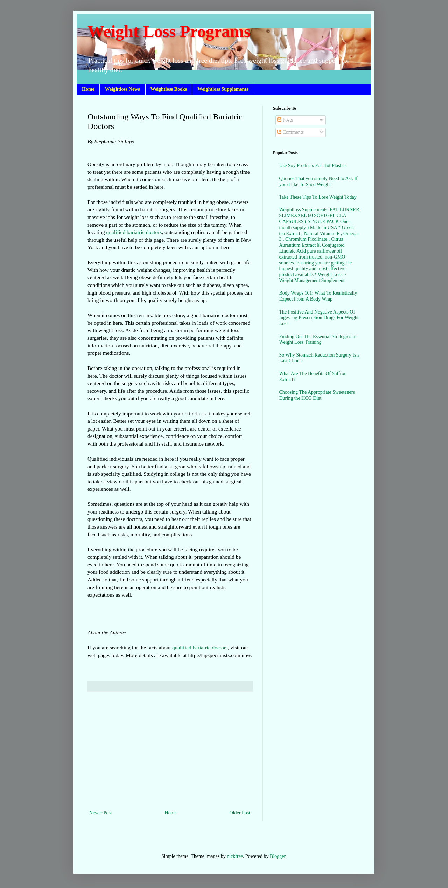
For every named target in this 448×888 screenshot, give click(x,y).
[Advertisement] (170, 751)
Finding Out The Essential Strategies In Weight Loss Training (318, 339)
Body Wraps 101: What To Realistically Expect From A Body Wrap (318, 296)
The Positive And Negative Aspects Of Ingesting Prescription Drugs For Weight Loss (319, 317)
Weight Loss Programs (169, 31)
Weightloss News (122, 89)
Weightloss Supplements (222, 89)
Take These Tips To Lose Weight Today (318, 197)
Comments (290, 132)
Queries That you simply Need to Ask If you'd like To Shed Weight (318, 181)
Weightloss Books (168, 89)
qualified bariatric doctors (134, 232)
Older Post (240, 812)
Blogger (277, 856)
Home (88, 89)
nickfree (235, 856)
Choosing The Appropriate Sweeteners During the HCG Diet (317, 395)
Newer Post (100, 812)
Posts (285, 120)
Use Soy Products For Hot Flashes (313, 165)
